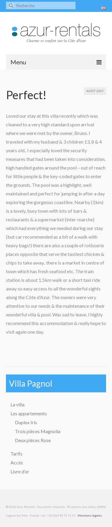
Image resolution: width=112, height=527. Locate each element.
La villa (17, 404)
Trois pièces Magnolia (37, 431)
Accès (16, 462)
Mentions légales (90, 515)
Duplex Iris (26, 422)
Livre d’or (19, 471)
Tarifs (16, 453)
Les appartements (28, 413)
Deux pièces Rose (33, 440)
